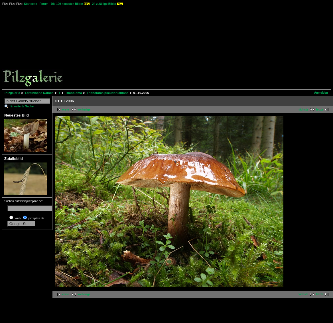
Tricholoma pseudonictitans (107, 93)
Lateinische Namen (39, 93)
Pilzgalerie (12, 93)
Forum (44, 3)
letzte (319, 109)
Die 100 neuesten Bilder (67, 3)
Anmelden (321, 92)
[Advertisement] (183, 47)
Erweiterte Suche (22, 106)
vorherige (84, 109)
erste (65, 109)
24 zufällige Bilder (104, 3)
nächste (303, 109)
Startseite (30, 3)
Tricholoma (73, 93)
